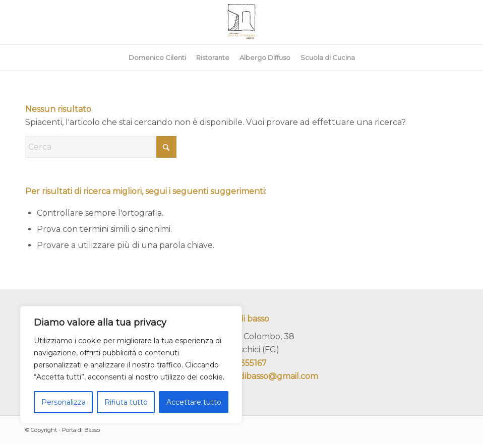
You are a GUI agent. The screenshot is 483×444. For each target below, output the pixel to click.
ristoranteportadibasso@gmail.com (248, 376)
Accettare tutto (193, 402)
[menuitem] (157, 57)
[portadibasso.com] (241, 22)
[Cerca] (100, 147)
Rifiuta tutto (126, 402)
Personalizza (63, 402)
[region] (131, 365)
